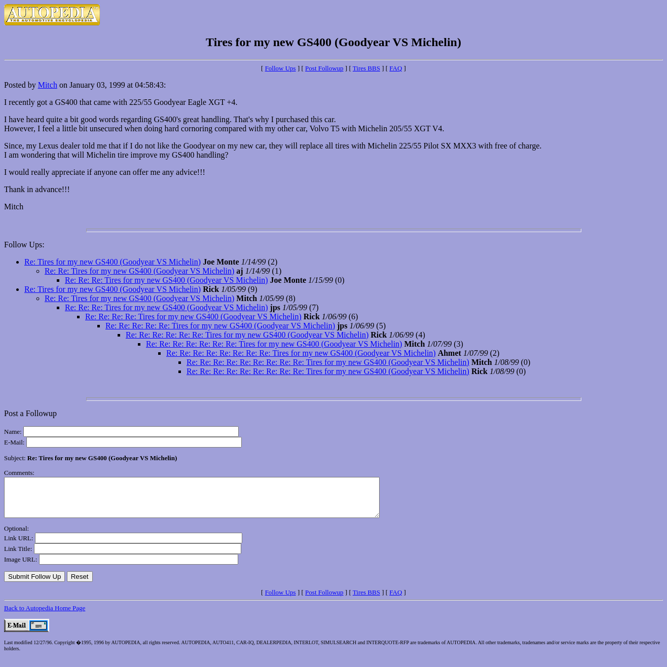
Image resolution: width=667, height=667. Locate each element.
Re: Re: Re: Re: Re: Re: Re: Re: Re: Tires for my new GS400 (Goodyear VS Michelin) (328, 362)
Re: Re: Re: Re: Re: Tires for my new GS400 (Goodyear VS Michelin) (220, 325)
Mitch (47, 85)
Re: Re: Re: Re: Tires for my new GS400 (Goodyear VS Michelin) (193, 316)
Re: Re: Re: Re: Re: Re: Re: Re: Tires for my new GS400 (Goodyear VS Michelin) (301, 353)
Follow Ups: (24, 244)
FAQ (395, 68)
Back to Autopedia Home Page (44, 615)
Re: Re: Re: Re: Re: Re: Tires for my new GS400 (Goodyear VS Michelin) (247, 334)
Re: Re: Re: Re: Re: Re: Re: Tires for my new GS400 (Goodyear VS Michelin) (274, 344)
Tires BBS (366, 68)
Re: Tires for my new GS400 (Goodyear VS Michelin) (112, 261)
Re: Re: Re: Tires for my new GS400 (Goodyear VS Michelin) (166, 280)
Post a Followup (30, 413)
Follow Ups (280, 68)
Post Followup (324, 68)
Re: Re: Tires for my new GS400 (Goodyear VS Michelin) (139, 271)
